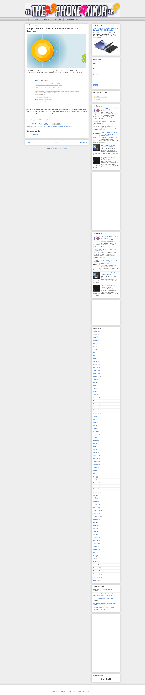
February (95, 349)
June (94, 337)
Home (29, 19)
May (94, 346)
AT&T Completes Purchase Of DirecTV (104, 598)
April (94, 358)
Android (33, 126)
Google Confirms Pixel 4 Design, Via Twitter (108, 158)
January (95, 331)
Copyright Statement (71, 19)
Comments (98, 99)
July (94, 343)
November (96, 373)
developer (60, 126)
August (95, 379)
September (96, 376)
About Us (37, 19)
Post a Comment (33, 134)
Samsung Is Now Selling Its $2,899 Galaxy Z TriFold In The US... (105, 29)
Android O (38, 126)
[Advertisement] (98, 201)
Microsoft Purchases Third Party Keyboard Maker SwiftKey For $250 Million (105, 594)
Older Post (83, 142)
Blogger (90, 691)
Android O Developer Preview (43, 119)
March (95, 340)
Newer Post (30, 142)
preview (70, 126)
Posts (96, 96)
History (46, 19)
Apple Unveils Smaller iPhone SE (102, 589)
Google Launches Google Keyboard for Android (108, 146)
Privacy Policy (57, 19)
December (96, 370)
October (95, 410)
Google (33, 119)
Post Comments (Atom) (60, 148)
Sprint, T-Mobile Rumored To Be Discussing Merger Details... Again (109, 134)
